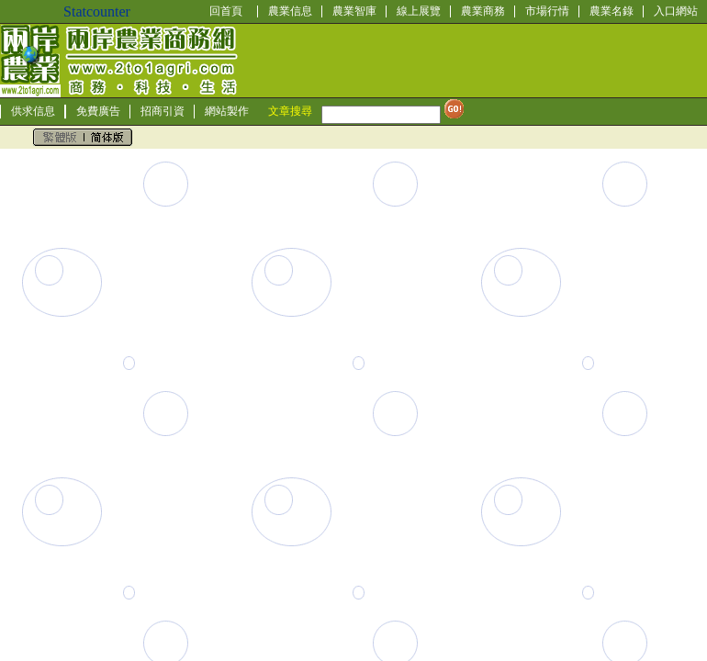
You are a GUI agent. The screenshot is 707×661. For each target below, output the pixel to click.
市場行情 (547, 11)
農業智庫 (354, 11)
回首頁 (225, 11)
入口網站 (676, 11)
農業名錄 (611, 11)
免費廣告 (98, 111)
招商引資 (162, 111)
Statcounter (96, 11)
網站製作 (227, 111)
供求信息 (33, 111)
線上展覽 (419, 11)
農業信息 (290, 11)
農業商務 (483, 11)
